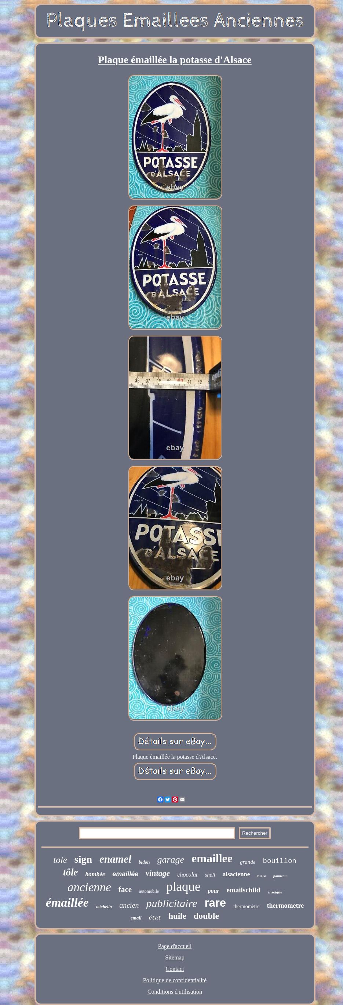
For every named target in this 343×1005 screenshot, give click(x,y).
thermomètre (246, 906)
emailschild (243, 890)
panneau (280, 876)
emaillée (125, 874)
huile (177, 916)
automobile (149, 891)
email (136, 918)
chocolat (187, 874)
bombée (95, 874)
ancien (129, 905)
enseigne (274, 892)
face (125, 889)
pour (213, 891)
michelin (104, 906)
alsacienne (236, 874)
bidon (144, 862)
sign (83, 859)
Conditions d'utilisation (174, 991)
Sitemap (174, 957)
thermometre (285, 905)
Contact (175, 969)
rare (215, 902)
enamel (115, 859)
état (155, 918)
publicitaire (171, 903)
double (206, 916)
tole (60, 860)
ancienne (89, 887)
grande (248, 862)
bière (261, 876)
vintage (158, 873)
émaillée (67, 902)
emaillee (212, 858)
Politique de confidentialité (175, 980)
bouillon (279, 861)
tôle (70, 872)
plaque (183, 887)
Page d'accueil (174, 946)
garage (170, 859)
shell (210, 875)
